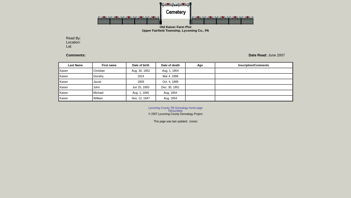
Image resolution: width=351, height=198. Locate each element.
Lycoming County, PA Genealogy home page (175, 107)
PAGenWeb (175, 110)
